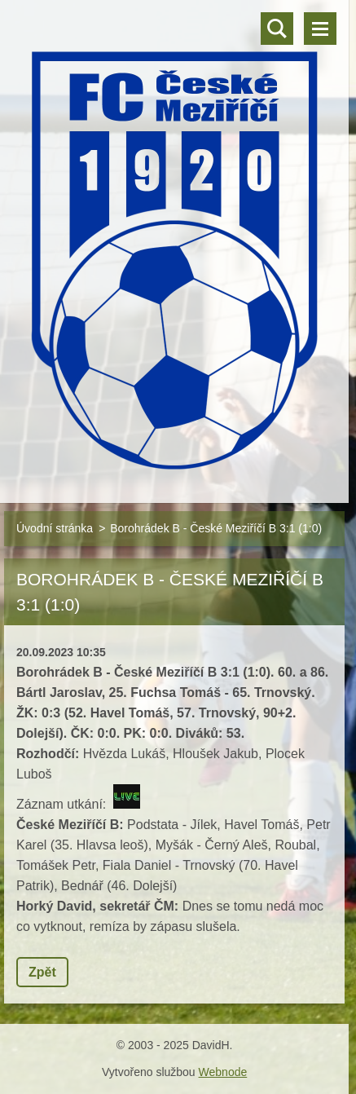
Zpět (42, 972)
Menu (320, 28)
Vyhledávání (277, 28)
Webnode (223, 1072)
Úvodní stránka (54, 528)
